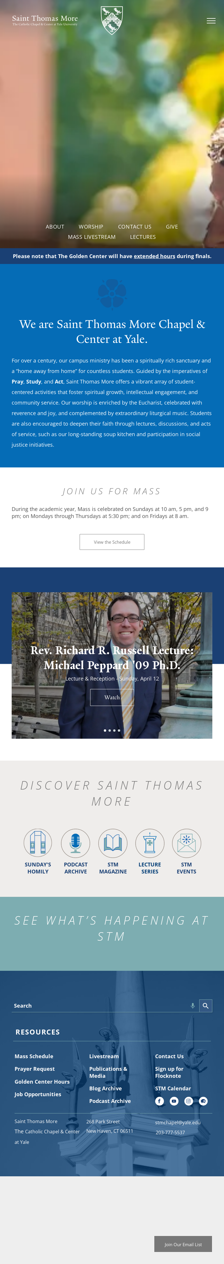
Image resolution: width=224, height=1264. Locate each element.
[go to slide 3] (114, 730)
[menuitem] (54, 226)
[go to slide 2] (109, 730)
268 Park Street (103, 1121)
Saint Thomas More (36, 1121)
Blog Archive (105, 1088)
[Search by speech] (193, 1006)
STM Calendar (173, 1088)
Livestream (104, 1056)
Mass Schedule (34, 1056)
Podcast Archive (110, 1100)
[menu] (211, 20)
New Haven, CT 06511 (109, 1131)
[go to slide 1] (105, 730)
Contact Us (169, 1056)
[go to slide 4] (119, 730)
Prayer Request (35, 1068)
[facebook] (159, 1102)
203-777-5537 (170, 1132)
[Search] (205, 1005)
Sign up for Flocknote (169, 1072)
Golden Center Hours (42, 1081)
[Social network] (203, 1102)
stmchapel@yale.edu (178, 1122)
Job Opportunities (38, 1094)
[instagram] (188, 1102)
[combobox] (105, 1005)
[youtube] (174, 1102)
